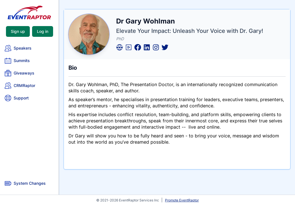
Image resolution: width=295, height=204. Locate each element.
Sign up (18, 31)
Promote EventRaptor (182, 200)
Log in (42, 31)
